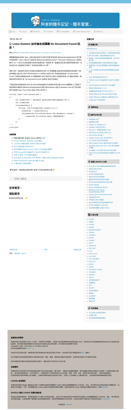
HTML (21, 52)
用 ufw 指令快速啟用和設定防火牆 (100, 182)
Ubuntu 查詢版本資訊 (96, 174)
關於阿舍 (98, 31)
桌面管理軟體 (93, 290)
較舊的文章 (77, 249)
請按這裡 (106, 399)
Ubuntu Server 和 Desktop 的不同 (100, 194)
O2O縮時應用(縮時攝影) (97, 318)
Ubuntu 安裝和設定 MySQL (98, 187)
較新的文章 (13, 249)
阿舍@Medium (92, 49)
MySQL (91, 264)
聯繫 (82, 353)
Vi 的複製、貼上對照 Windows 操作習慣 (102, 150)
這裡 (43, 138)
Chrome (91, 232)
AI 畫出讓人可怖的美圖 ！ (23, 163)
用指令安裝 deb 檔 (95, 169)
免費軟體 (92, 283)
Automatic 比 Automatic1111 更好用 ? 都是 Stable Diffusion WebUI (39, 158)
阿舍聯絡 (105, 387)
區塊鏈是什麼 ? (94, 119)
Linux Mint (92, 256)
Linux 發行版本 (94, 259)
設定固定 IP (93, 171)
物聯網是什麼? (94, 122)
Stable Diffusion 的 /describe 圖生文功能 (29, 161)
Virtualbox (48, 31)
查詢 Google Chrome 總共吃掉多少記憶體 (103, 143)
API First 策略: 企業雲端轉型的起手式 (102, 55)
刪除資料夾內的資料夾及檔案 (99, 179)
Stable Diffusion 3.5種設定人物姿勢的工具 (103, 97)
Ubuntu (23, 31)
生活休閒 (92, 296)
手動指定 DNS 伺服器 (96, 200)
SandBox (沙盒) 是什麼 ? (97, 127)
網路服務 (92, 298)
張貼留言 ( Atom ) (20, 253)
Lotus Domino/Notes (54, 52)
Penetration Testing (95, 269)
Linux (90, 251)
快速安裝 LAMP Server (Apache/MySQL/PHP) (97, 191)
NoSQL (91, 267)
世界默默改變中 (94, 280)
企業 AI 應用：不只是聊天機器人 (26, 155)
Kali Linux (92, 248)
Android (91, 224)
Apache (91, 227)
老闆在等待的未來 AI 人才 (98, 88)
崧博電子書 (93, 315)
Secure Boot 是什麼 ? (96, 135)
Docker (91, 238)
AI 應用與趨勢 (63, 31)
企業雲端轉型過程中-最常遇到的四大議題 (103, 63)
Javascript (32, 52)
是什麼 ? (92, 288)
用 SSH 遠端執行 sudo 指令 (98, 205)
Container (35, 31)
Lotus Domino (41, 52)
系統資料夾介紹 (94, 197)
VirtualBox (92, 272)
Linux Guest (93, 253)
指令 (90, 285)
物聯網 (91, 293)
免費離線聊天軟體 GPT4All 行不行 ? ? (102, 91)
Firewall (91, 240)
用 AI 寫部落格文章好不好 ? (24, 146)
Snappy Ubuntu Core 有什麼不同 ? (101, 138)
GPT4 (91, 243)
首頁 (12, 31)
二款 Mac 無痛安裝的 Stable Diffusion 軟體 (30, 144)
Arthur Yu (30, 348)
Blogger (69, 404)
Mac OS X (92, 261)
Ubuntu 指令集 (94, 185)
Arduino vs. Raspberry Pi (97, 125)
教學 (15, 52)
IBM (26, 52)
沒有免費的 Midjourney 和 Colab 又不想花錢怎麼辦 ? (33, 149)
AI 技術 (91, 219)
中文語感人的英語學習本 (97, 313)
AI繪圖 (91, 222)
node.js (91, 277)
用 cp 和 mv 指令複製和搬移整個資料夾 (102, 166)
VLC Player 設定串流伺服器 (98, 140)
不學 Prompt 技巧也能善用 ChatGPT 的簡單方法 (32, 152)
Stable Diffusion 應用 (81, 31)
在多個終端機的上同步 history (99, 208)
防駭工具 (92, 301)
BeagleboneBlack (95, 230)
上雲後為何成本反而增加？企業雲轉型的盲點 (104, 53)
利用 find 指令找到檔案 (97, 177)
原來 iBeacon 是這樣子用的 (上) (100, 132)
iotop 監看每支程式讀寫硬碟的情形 (101, 202)
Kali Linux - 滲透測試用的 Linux (99, 130)
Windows (92, 275)
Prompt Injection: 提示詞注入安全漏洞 (28, 141)
